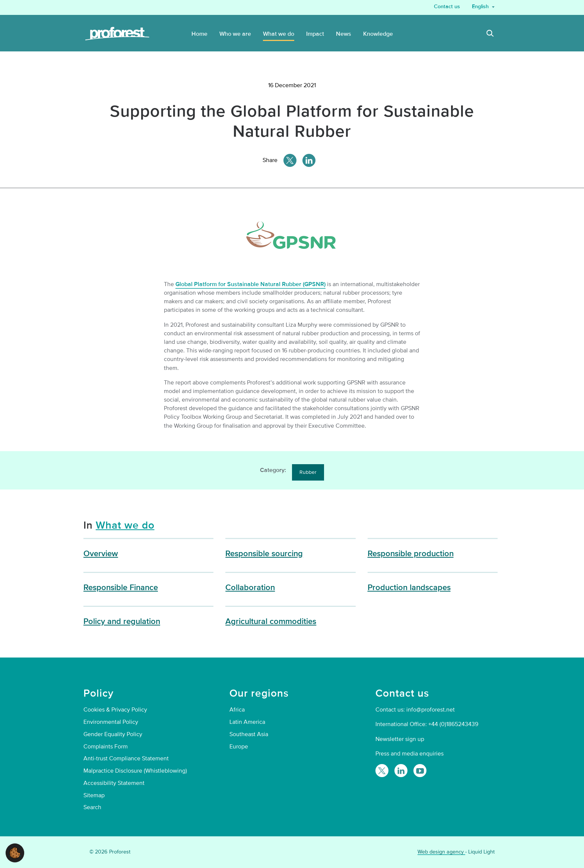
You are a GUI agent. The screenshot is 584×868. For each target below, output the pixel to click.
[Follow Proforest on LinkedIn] (400, 770)
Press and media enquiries (409, 753)
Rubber (308, 472)
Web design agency (441, 852)
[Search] (490, 34)
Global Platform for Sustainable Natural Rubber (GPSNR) (250, 284)
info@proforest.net (430, 709)
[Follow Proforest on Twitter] (381, 770)
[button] (14, 852)
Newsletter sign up (399, 739)
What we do (125, 525)
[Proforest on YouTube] (419, 770)
